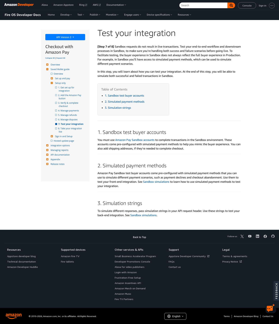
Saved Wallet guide (60, 69)
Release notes (57, 164)
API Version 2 (64, 37)
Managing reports (59, 150)
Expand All (60, 58)
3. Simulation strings (118, 107)
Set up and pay (62, 78)
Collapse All (50, 58)
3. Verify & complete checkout (69, 104)
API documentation (60, 154)
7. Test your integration (71, 124)
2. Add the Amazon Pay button (70, 97)
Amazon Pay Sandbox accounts (134, 140)
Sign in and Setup (63, 136)
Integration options (60, 145)
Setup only (60, 83)
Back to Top (139, 237)
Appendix (55, 159)
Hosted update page (64, 140)
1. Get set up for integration (67, 89)
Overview (55, 64)
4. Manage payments (69, 110)
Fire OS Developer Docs (23, 15)
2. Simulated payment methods (124, 101)
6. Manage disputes (68, 119)
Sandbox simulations (156, 181)
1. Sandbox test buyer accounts (124, 95)
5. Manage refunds (68, 115)
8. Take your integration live (71, 130)
